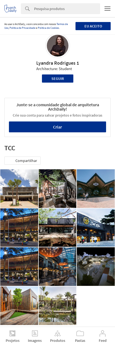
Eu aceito (93, 26)
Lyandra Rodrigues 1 (57, 63)
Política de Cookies (48, 28)
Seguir (57, 78)
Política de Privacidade (22, 28)
